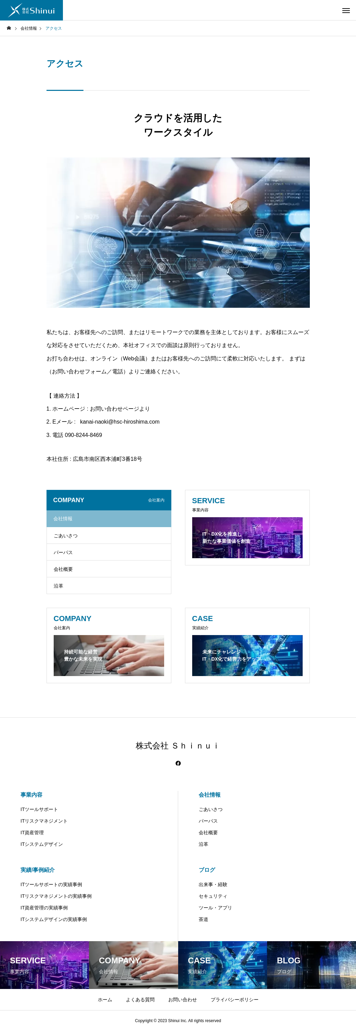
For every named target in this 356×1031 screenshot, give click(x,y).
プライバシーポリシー (235, 999)
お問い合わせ (182, 999)
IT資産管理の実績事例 (44, 907)
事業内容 (31, 795)
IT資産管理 (32, 832)
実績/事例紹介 (38, 870)
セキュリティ (213, 896)
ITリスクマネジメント (44, 821)
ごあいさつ (66, 535)
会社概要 (63, 569)
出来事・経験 (213, 884)
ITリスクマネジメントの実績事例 (56, 896)
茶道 (203, 919)
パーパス (63, 552)
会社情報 (210, 795)
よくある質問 (140, 999)
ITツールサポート (39, 809)
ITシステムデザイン (42, 844)
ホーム (105, 999)
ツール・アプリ (215, 907)
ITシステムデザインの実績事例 (54, 919)
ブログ (207, 870)
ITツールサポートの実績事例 (51, 884)
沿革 (58, 586)
